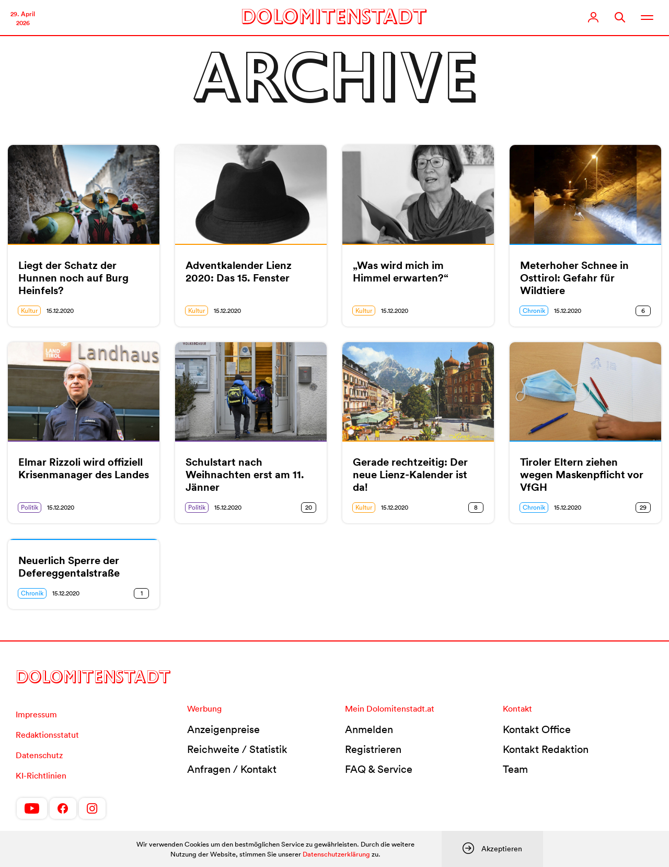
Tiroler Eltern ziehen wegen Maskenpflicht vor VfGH (581, 474)
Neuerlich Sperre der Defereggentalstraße (69, 566)
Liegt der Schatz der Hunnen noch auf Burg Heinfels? (73, 278)
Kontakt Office (537, 729)
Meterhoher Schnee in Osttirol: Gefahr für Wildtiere (574, 278)
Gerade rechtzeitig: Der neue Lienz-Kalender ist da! (410, 474)
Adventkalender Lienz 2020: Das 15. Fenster (239, 271)
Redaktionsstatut (47, 734)
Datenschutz (39, 755)
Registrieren (373, 749)
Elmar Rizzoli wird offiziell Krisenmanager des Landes (83, 468)
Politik (29, 507)
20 (308, 507)
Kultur (29, 310)
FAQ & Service (378, 769)
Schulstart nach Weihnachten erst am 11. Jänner (245, 474)
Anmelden (369, 729)
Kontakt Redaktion (546, 749)
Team (515, 769)
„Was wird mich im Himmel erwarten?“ (400, 271)
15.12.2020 (60, 310)
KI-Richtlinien (41, 775)
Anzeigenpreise (223, 729)
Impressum (36, 714)
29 (643, 507)
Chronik (534, 310)
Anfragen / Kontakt (231, 769)
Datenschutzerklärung (336, 854)
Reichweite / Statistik (237, 749)
